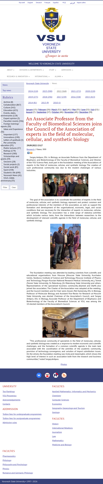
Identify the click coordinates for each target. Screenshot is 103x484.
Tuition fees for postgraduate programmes (21, 418)
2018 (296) (47, 97)
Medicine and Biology (62, 444)
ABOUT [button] (10, 70)
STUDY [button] (52, 70)
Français (47, 2)
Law (54, 436)
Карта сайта (81, 2)
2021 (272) (76, 91)
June (83, 109)
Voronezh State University (37, 83)
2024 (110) (33, 91)
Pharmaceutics (9, 456)
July (92, 109)
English (30, 2)
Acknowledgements (11, 399)
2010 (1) (57, 102)
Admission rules (10, 422)
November (69, 112)
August (29, 112)
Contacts (6, 404)
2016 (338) (76, 97)
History (55, 423)
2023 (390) (47, 91)
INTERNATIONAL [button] (42, 76)
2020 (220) (90, 91)
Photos (64, 364)
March (54, 109)
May (74, 109)
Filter (5, 201)
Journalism (57, 432)
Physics (6, 468)
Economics (57, 404)
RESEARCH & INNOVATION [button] (18, 76)
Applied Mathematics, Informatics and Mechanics (74, 391)
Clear (14, 201)
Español (56, 2)
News (5, 99)
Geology (56, 412)
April (65, 109)
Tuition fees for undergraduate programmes (22, 414)
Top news (7, 104)
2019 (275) (33, 97)
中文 (64, 2)
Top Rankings (9, 391)
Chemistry (56, 395)
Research (31, 149)
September (41, 112)
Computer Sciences (60, 399)
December (83, 112)
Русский (22, 2)
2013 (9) (45, 102)
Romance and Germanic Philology (18, 472)
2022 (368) (62, 91)
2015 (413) (90, 97)
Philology (7, 460)
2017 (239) (61, 97)
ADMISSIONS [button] (67, 70)
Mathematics (58, 440)
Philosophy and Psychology (15, 464)
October (55, 112)
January (29, 109)
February (42, 109)
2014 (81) (32, 102)
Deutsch (39, 2)
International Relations (62, 428)
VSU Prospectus (10, 395)
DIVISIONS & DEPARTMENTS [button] (32, 70)
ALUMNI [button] (59, 76)
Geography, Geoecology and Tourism (68, 408)
